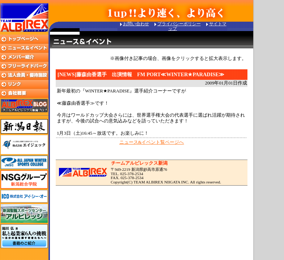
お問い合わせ (136, 23)
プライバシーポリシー (179, 23)
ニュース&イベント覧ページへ (151, 142)
